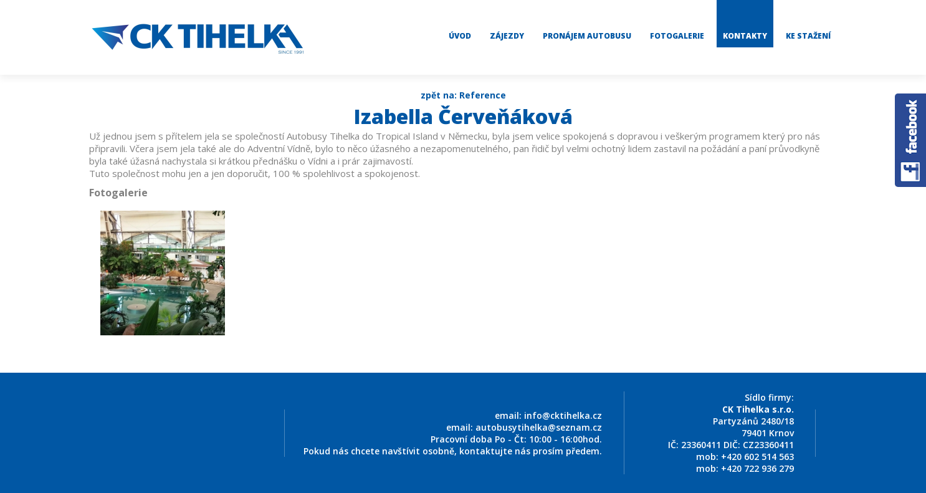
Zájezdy (507, 36)
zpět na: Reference (463, 95)
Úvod (460, 36)
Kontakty (745, 36)
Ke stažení (808, 36)
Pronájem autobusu (587, 36)
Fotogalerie (677, 36)
